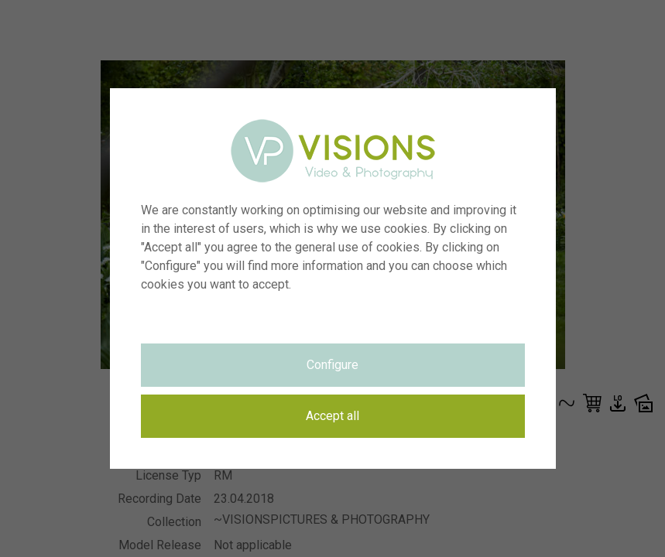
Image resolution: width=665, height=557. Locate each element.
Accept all (332, 415)
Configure (332, 364)
